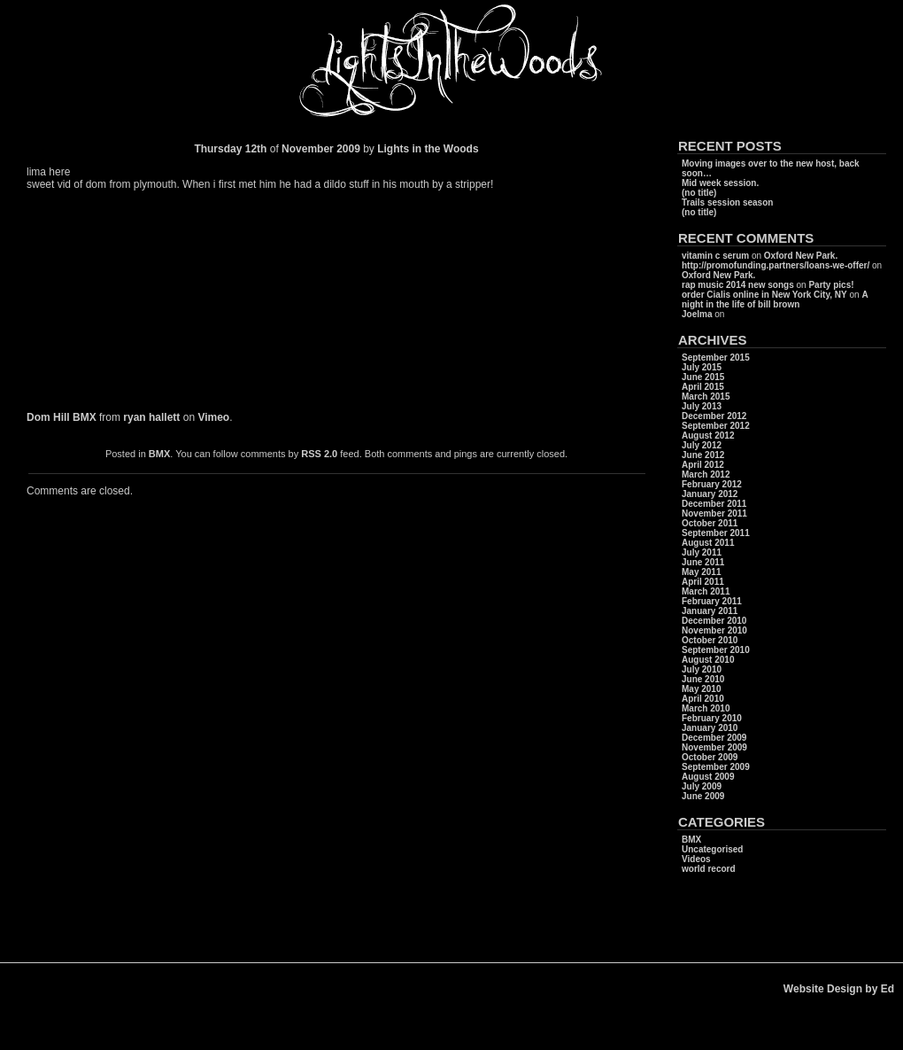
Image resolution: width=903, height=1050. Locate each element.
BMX (159, 453)
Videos (696, 859)
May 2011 (701, 572)
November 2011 (714, 513)
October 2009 (709, 757)
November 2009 (714, 747)
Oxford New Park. (800, 256)
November (308, 149)
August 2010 (708, 660)
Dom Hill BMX (61, 417)
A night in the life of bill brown (775, 299)
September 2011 (716, 533)
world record (709, 869)
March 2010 (705, 708)
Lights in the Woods (427, 149)
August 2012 (708, 435)
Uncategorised (712, 849)
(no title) (699, 193)
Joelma (697, 314)
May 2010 (701, 689)
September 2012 (716, 426)
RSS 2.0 (319, 453)
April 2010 (703, 699)
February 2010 (712, 718)
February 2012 (712, 484)
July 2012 (702, 445)
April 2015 (703, 387)
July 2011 (702, 552)
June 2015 (703, 377)
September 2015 (716, 357)
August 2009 (708, 777)
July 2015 (702, 367)
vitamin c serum (715, 256)
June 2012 (703, 455)
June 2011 (703, 562)
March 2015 (705, 396)
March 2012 (705, 474)
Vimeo (213, 417)
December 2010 (714, 621)
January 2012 (709, 494)
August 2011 (708, 543)
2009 (349, 149)
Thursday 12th (230, 149)
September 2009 (716, 767)
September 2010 (716, 650)
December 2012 (714, 416)
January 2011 (709, 611)
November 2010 (714, 630)
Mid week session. (720, 183)
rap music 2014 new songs (738, 285)
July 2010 (702, 669)
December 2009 (714, 738)
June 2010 (703, 679)
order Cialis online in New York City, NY (764, 294)
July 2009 (702, 786)
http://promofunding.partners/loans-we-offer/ (775, 265)
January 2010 (709, 728)
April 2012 (703, 465)
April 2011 (703, 582)
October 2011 (709, 523)
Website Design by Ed (838, 989)
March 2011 (705, 591)
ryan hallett (151, 417)
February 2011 (712, 601)
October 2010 (709, 640)
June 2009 (703, 796)
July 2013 (702, 406)
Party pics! (830, 285)
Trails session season (727, 202)
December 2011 (714, 504)
